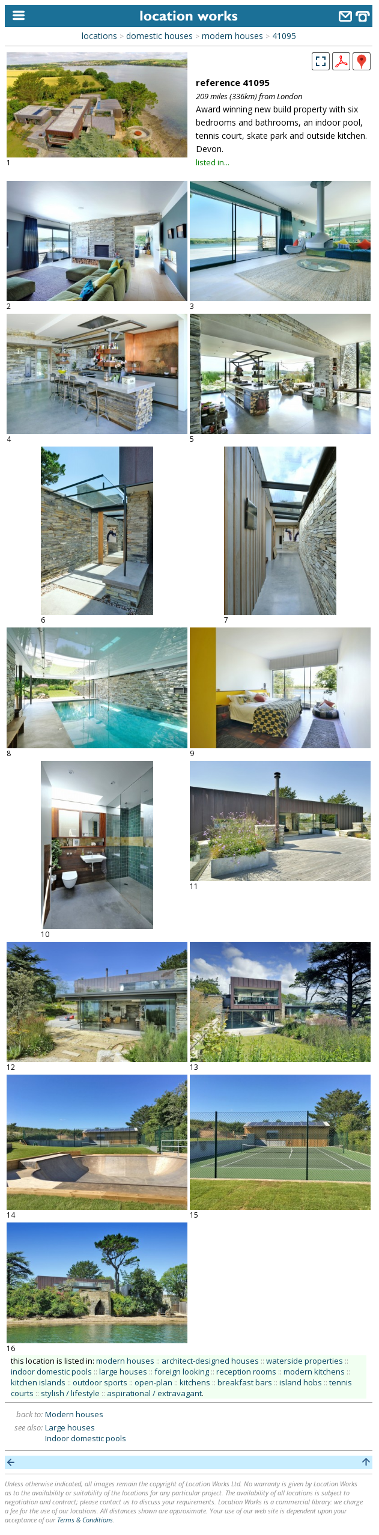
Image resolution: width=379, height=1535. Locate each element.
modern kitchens (314, 1371)
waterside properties (304, 1360)
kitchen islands (38, 1382)
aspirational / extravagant (154, 1393)
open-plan (153, 1382)
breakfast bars (244, 1382)
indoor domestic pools (51, 1371)
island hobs (300, 1382)
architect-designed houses (210, 1360)
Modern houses (74, 1414)
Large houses (70, 1427)
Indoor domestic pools (85, 1438)
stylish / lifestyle (70, 1393)
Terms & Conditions (85, 1519)
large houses (123, 1371)
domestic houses (159, 35)
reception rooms (246, 1371)
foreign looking (181, 1371)
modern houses (232, 35)
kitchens (195, 1382)
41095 (284, 35)
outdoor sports (100, 1382)
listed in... (212, 162)
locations (99, 35)
